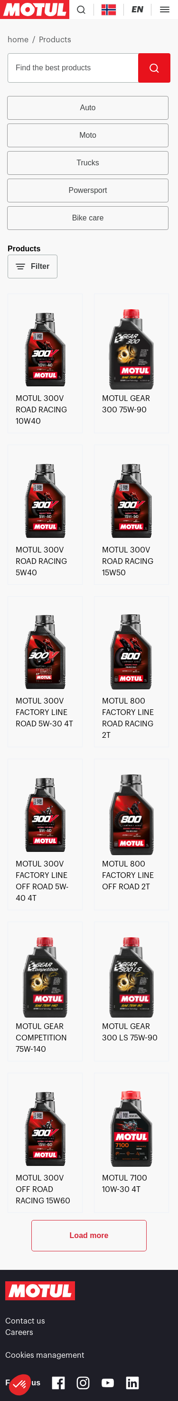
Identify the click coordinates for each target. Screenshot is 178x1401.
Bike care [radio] (88, 218)
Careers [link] (19, 1332)
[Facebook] (58, 1383)
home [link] (18, 40)
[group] (89, 163)
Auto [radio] (88, 108)
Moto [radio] (87, 135)
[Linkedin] (132, 1383)
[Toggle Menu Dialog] (164, 9)
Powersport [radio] (88, 190)
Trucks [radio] (87, 163)
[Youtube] (107, 1383)
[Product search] (81, 9)
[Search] (154, 68)
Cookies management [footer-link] (44, 1355)
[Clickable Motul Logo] (34, 9)
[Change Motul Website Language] (137, 9)
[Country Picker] (109, 9)
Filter (32, 266)
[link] (45, 387)
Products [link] (55, 40)
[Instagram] (83, 1383)
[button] (20, 1384)
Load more (89, 1235)
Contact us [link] (25, 1321)
